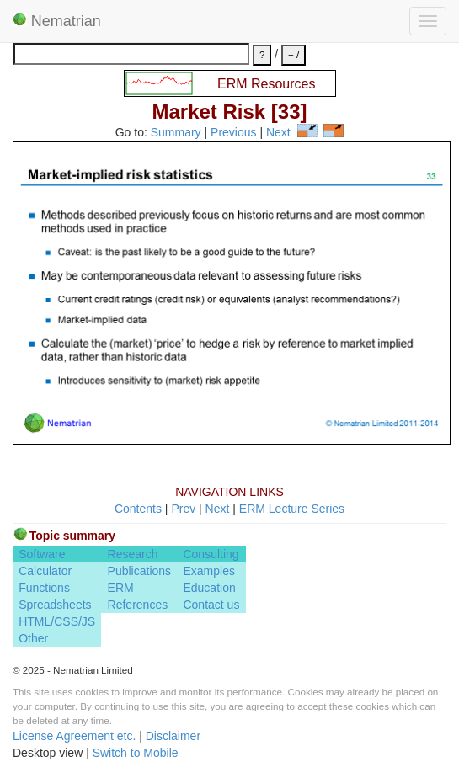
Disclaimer (173, 736)
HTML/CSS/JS (57, 621)
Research (133, 554)
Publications (140, 571)
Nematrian (57, 21)
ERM (121, 587)
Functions (44, 587)
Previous (233, 133)
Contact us (211, 604)
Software (42, 554)
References (138, 604)
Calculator (45, 571)
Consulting (210, 554)
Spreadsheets (55, 604)
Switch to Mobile (136, 752)
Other (33, 638)
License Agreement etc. (74, 736)
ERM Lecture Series (291, 508)
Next (278, 133)
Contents (138, 508)
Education (209, 587)
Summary (176, 133)
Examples (208, 571)
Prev (183, 508)
